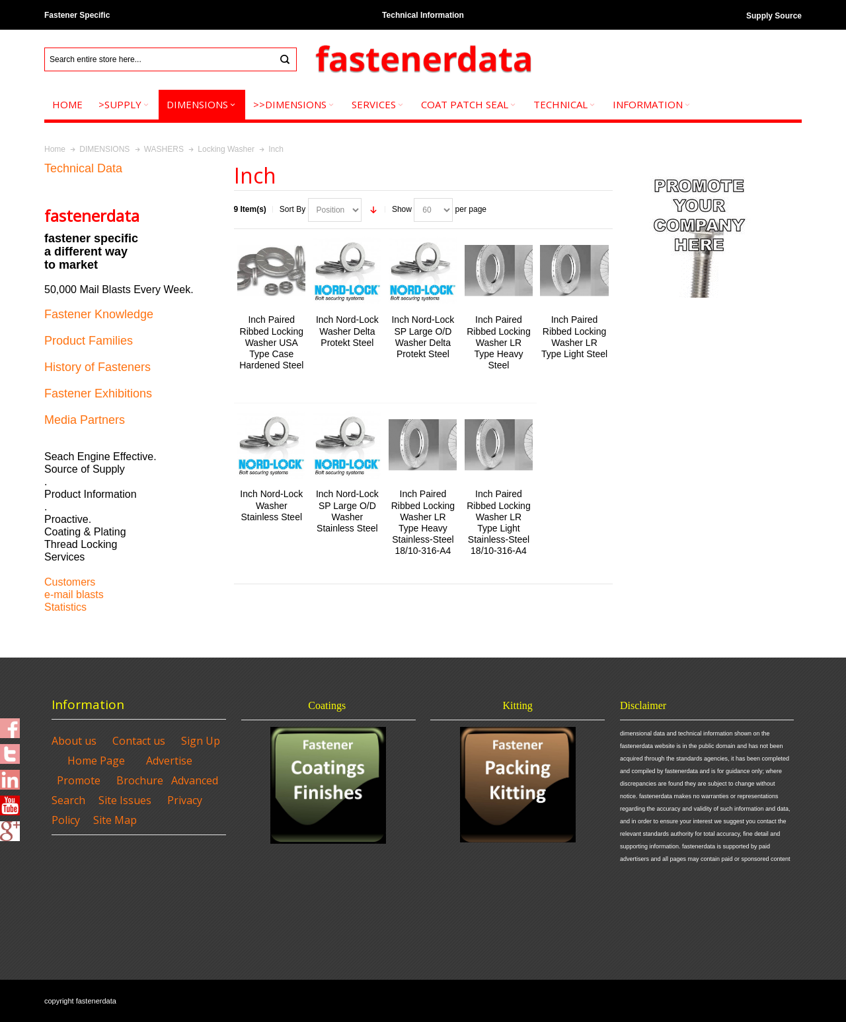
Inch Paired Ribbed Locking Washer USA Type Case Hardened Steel (271, 342)
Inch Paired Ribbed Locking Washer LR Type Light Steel (574, 336)
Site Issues (124, 800)
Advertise (169, 760)
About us (74, 740)
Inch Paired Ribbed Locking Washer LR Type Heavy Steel (498, 342)
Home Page (96, 760)
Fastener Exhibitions (98, 393)
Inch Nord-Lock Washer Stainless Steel (271, 505)
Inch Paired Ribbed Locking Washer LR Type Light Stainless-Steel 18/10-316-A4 (498, 522)
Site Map (115, 820)
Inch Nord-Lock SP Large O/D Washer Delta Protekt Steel (422, 336)
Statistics (65, 607)
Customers (69, 582)
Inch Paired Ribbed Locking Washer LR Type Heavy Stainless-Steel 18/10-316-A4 (423, 522)
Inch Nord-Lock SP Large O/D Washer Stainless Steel (347, 511)
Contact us (138, 740)
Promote (78, 780)
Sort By (292, 209)
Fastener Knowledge (98, 314)
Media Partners (84, 419)
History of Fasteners (97, 367)
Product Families (88, 340)
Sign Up (200, 740)
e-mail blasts (74, 594)
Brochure (139, 780)
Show (402, 209)
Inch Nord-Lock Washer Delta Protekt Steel (347, 330)
